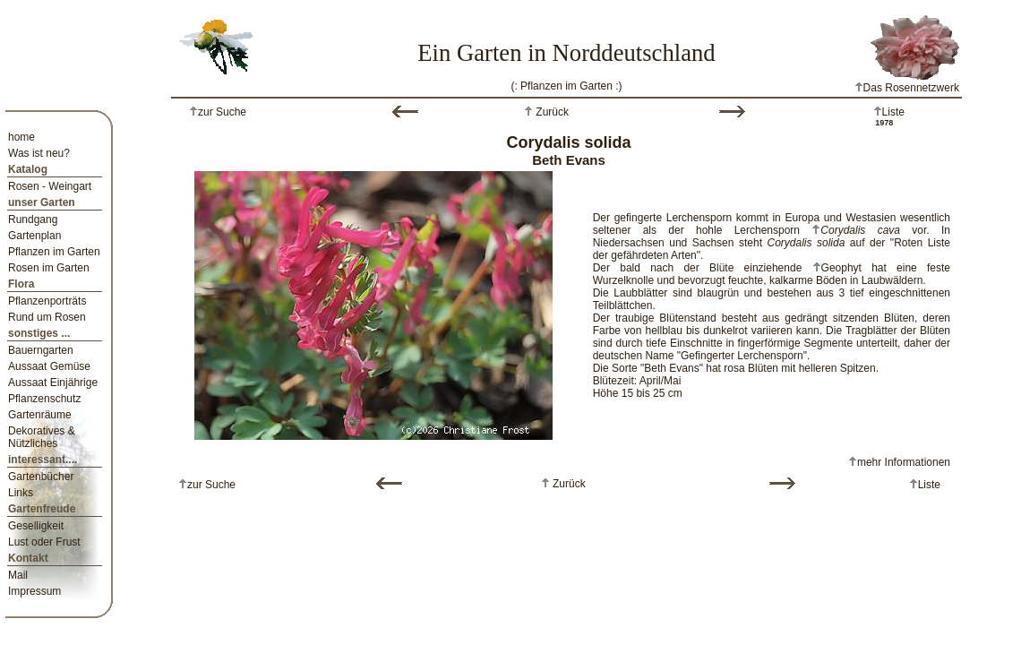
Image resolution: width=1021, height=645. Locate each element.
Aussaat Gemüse (49, 366)
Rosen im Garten (49, 268)
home (21, 137)
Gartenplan (34, 235)
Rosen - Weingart (49, 186)
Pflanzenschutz (44, 398)
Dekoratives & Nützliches (41, 437)
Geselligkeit (36, 526)
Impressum (34, 591)
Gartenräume (40, 414)
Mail (18, 575)
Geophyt (841, 268)
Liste (893, 112)
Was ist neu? (39, 153)
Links (20, 492)
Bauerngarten (40, 350)
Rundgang (32, 219)
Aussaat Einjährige (53, 382)
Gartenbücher (40, 476)
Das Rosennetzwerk (906, 88)
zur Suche (222, 112)
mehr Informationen (903, 462)
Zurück (551, 112)
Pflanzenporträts (47, 301)
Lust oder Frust (44, 542)
